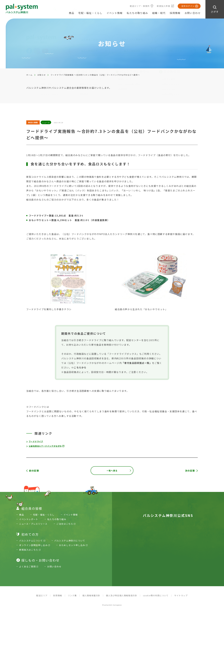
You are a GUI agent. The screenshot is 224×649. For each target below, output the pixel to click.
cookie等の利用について (156, 598)
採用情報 (175, 13)
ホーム (29, 74)
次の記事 (190, 470)
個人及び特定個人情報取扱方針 (121, 598)
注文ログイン (187, 6)
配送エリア (41, 598)
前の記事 (34, 470)
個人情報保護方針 (91, 598)
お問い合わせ (193, 13)
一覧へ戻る (112, 470)
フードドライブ (36, 441)
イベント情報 (115, 13)
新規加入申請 (163, 6)
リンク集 (72, 598)
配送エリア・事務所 (140, 6)
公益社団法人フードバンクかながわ (47, 445)
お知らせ (41, 74)
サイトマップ (181, 598)
